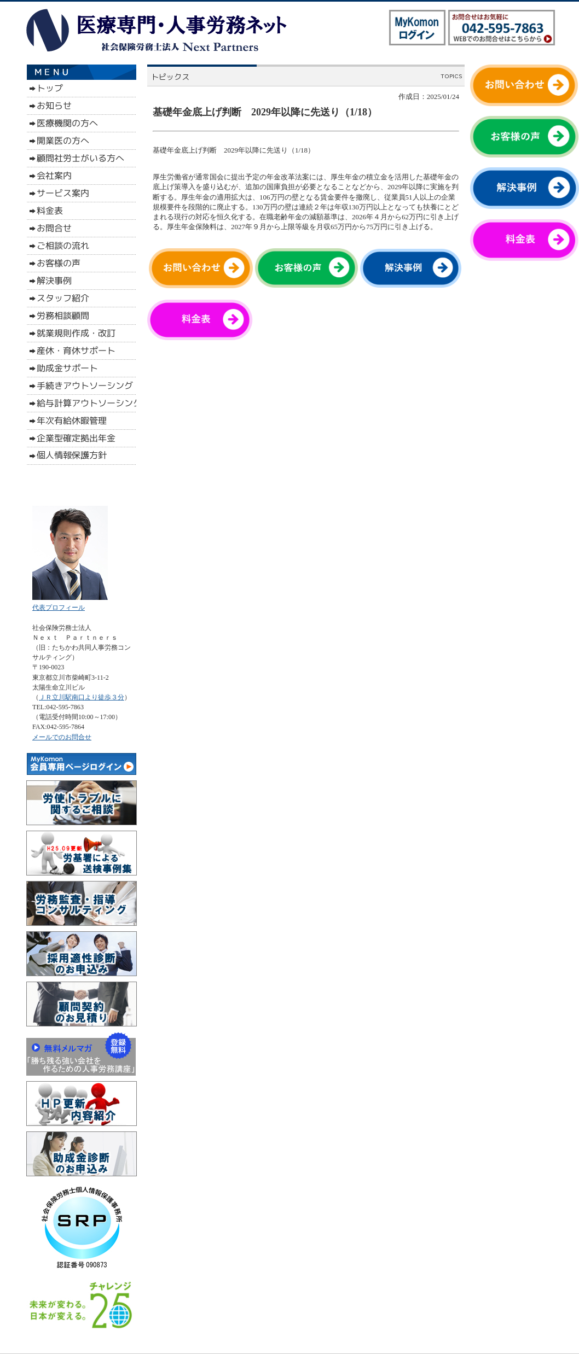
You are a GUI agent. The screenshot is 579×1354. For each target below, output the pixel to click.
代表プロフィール (58, 607)
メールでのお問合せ (61, 737)
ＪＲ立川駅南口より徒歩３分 (81, 697)
